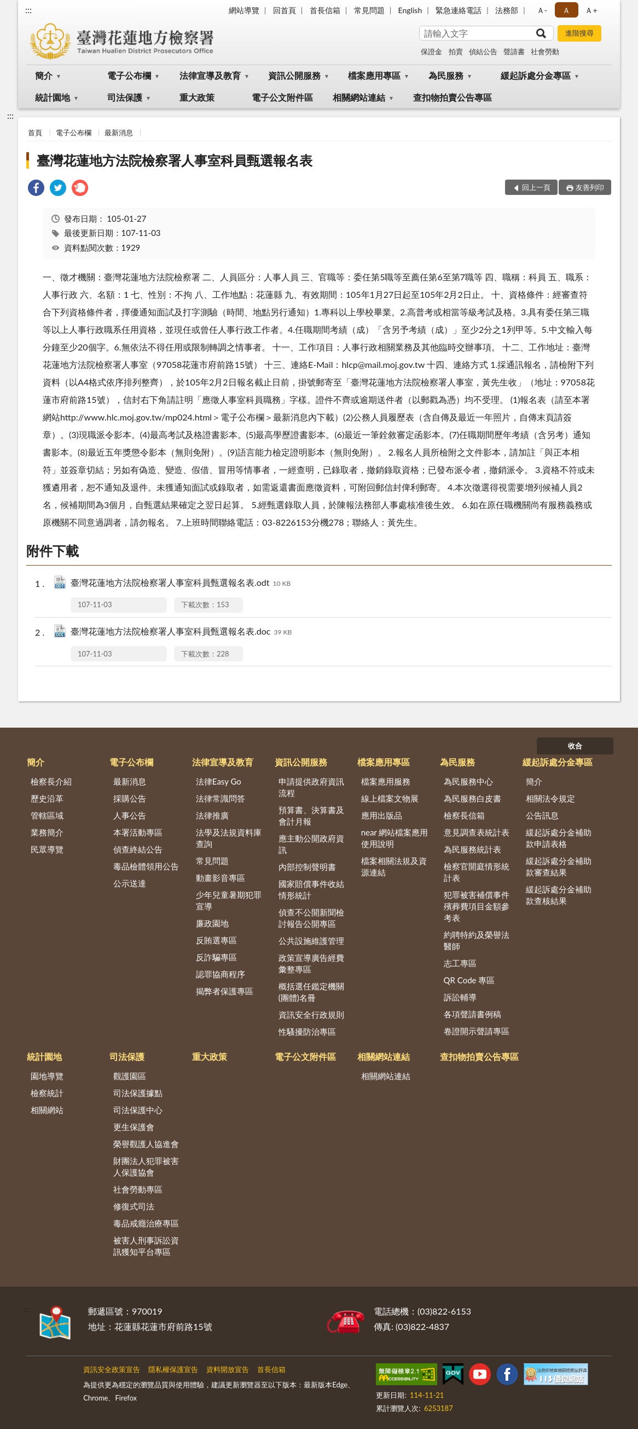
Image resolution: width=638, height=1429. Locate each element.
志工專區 (460, 963)
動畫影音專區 (220, 878)
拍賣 (456, 51)
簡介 (44, 75)
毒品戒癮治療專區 (146, 1223)
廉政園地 (212, 923)
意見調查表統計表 (476, 832)
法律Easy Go (218, 781)
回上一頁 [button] (536, 187)
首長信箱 (325, 10)
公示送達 (129, 883)
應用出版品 (381, 815)
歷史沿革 (47, 798)
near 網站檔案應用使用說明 (394, 838)
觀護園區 (129, 1076)
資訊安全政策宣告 (111, 1369)
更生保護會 (133, 1127)
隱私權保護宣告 (173, 1369)
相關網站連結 (359, 97)
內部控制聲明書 (307, 867)
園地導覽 (47, 1076)
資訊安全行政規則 (311, 1014)
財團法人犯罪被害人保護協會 (146, 1166)
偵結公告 (483, 51)
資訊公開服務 (294, 75)
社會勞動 (545, 51)
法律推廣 (212, 815)
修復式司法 (133, 1206)
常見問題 (369, 10)
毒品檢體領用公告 (146, 866)
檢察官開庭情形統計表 (476, 872)
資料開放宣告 (227, 1369)
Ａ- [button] (542, 10)
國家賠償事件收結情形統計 (311, 889)
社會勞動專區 (138, 1189)
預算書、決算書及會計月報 (311, 815)
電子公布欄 (129, 75)
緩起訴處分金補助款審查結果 (558, 866)
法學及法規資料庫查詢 (229, 838)
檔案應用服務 (385, 781)
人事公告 (129, 815)
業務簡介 (47, 832)
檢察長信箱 (464, 815)
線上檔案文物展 (390, 798)
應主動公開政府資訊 (311, 844)
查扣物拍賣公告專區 (452, 97)
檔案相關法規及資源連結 (394, 866)
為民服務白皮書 (472, 798)
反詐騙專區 (216, 957)
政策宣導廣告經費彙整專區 (311, 963)
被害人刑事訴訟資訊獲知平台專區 (146, 1246)
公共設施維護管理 (311, 941)
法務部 (506, 10)
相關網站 (47, 1110)
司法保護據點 (138, 1093)
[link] (36, 189)
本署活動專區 (138, 832)
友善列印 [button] (590, 187)
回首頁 (284, 10)
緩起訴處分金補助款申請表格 (558, 838)
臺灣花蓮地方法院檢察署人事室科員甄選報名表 (174, 160)
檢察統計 (47, 1093)
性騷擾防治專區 (307, 1031)
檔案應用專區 (374, 75)
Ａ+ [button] (591, 10)
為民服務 (445, 75)
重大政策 (196, 97)
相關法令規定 (550, 798)
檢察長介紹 (51, 781)
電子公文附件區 (282, 97)
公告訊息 (542, 815)
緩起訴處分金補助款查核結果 (558, 895)
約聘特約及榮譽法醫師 (476, 940)
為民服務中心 (468, 781)
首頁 (35, 132)
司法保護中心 (138, 1110)
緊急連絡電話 (459, 10)
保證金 (431, 51)
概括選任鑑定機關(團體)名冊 (311, 991)
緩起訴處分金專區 (536, 75)
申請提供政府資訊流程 (311, 787)
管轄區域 (47, 815)
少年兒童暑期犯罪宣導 (229, 900)
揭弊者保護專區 (224, 991)
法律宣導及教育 (210, 75)
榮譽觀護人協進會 (146, 1144)
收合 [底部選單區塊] (575, 745)
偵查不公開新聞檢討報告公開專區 (311, 918)
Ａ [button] (566, 10)
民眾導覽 (47, 849)
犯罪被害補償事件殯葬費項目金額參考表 (476, 906)
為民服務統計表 (472, 849)
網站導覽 (244, 10)
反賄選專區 (216, 940)
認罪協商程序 (220, 974)
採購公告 (129, 798)
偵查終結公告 (138, 849)
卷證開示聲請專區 (476, 1031)
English (410, 10)
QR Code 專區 (469, 980)
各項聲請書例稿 (472, 1014)
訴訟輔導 (460, 997)
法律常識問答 (220, 798)
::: (28, 9)
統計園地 (52, 97)
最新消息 (119, 132)
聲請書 (514, 51)
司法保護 (124, 97)
